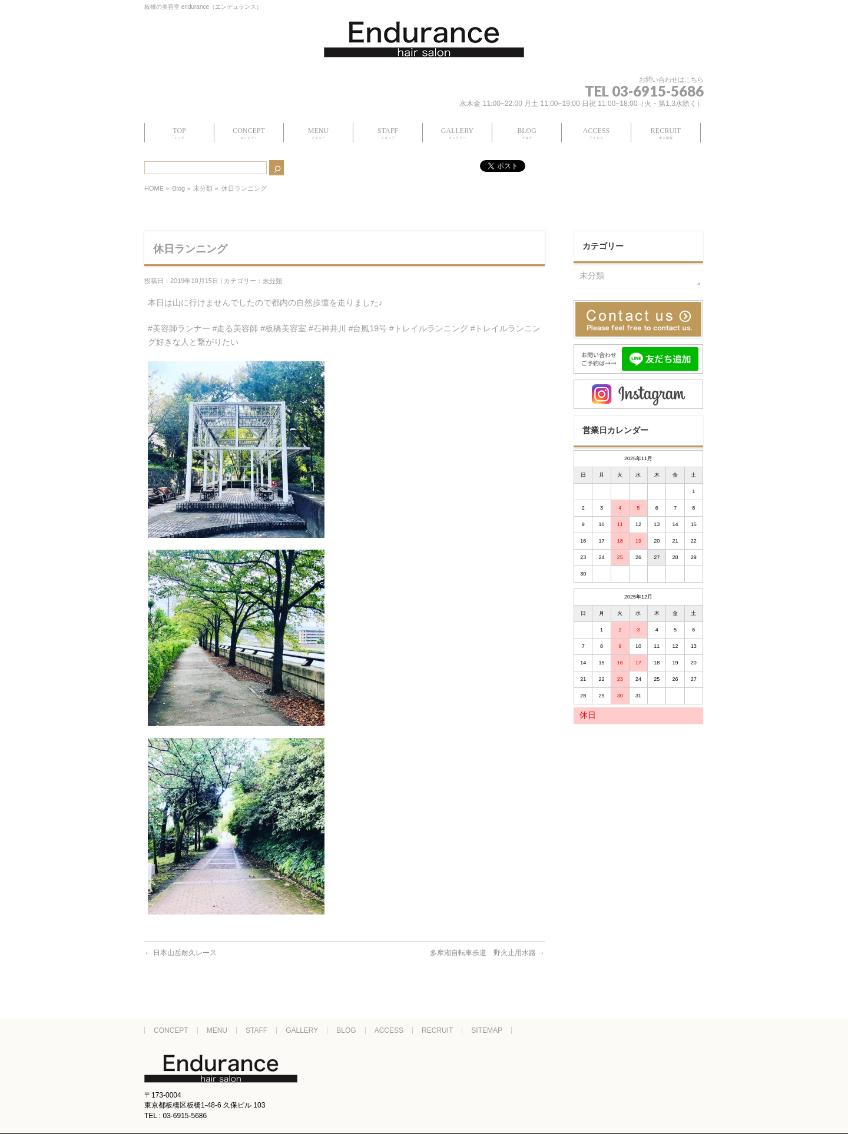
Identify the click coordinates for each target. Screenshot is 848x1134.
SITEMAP (486, 1030)
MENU (217, 1030)
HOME (154, 188)
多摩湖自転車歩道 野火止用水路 (487, 953)
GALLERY (302, 1030)
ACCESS (389, 1030)
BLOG (346, 1030)
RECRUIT (437, 1030)
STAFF (256, 1030)
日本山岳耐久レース (180, 953)
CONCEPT (171, 1030)
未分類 (203, 188)
